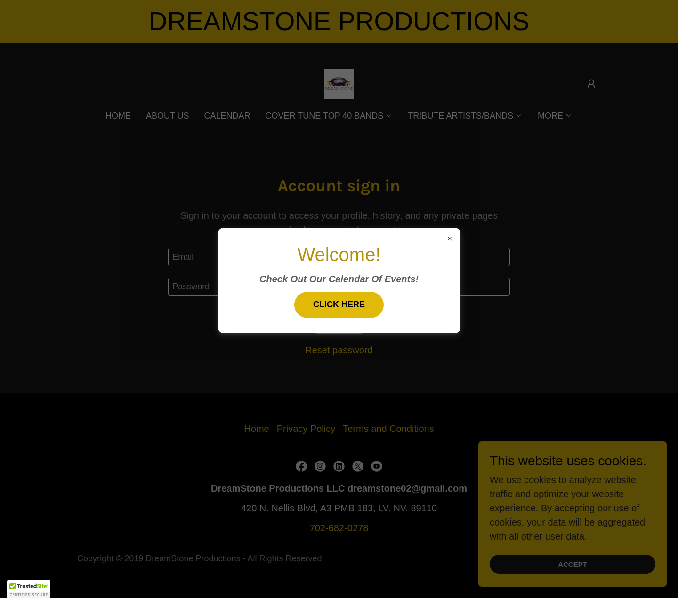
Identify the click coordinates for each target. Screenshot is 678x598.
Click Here (339, 304)
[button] (28, 589)
